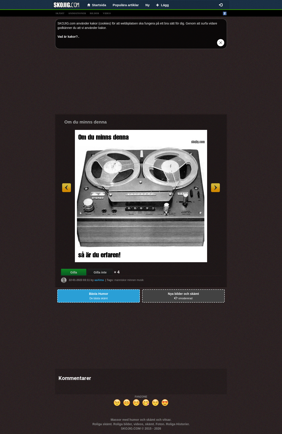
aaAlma (99, 280)
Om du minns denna (85, 122)
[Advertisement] (141, 83)
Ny (147, 5)
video (107, 13)
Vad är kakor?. (68, 36)
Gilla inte (100, 272)
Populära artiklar (126, 5)
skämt (60, 13)
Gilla (73, 272)
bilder (94, 13)
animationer (77, 13)
